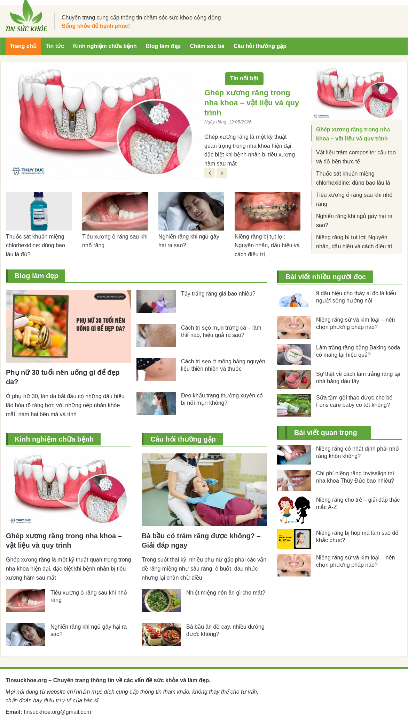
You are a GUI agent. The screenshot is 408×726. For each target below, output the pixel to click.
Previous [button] (209, 173)
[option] (153, 126)
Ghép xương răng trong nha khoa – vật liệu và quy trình (251, 102)
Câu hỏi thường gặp (183, 439)
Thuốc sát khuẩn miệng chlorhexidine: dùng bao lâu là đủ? (35, 246)
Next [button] (222, 173)
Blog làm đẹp (36, 276)
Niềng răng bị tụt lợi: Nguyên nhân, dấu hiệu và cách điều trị (267, 246)
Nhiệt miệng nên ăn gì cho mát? (225, 593)
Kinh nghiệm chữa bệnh (54, 439)
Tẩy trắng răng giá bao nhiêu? (218, 294)
